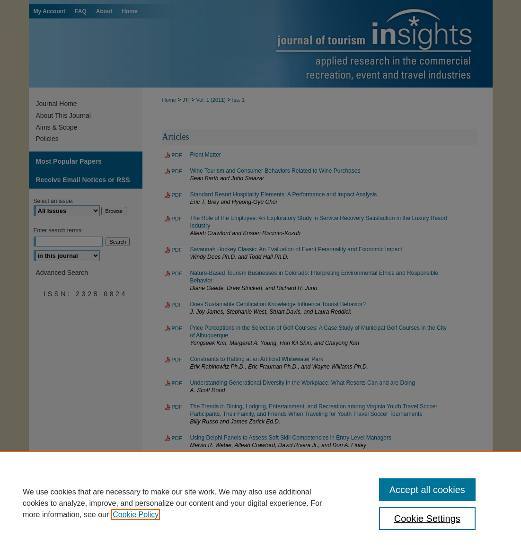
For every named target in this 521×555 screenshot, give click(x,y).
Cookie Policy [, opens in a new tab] (136, 515)
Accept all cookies (427, 490)
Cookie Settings (427, 518)
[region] (260, 503)
